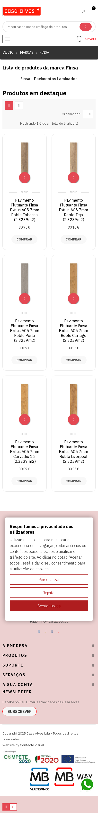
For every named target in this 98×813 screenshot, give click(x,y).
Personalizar (49, 579)
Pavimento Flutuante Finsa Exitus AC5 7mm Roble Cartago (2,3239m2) (73, 330)
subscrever (20, 711)
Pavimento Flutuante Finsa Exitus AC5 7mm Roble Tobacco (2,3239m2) (24, 210)
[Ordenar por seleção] (88, 114)
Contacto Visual (32, 745)
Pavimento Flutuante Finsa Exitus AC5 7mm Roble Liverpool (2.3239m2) (73, 451)
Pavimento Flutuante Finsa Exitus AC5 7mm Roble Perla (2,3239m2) (24, 330)
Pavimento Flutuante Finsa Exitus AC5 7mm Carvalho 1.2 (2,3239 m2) (24, 451)
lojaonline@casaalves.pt (49, 621)
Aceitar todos (49, 605)
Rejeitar (49, 592)
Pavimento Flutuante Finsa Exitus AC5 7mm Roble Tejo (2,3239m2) (73, 210)
